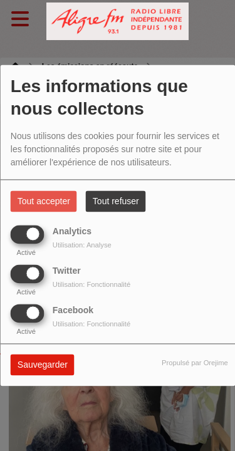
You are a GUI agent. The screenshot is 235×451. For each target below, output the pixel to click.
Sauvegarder (43, 365)
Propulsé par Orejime (195, 363)
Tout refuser (116, 202)
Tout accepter (44, 202)
